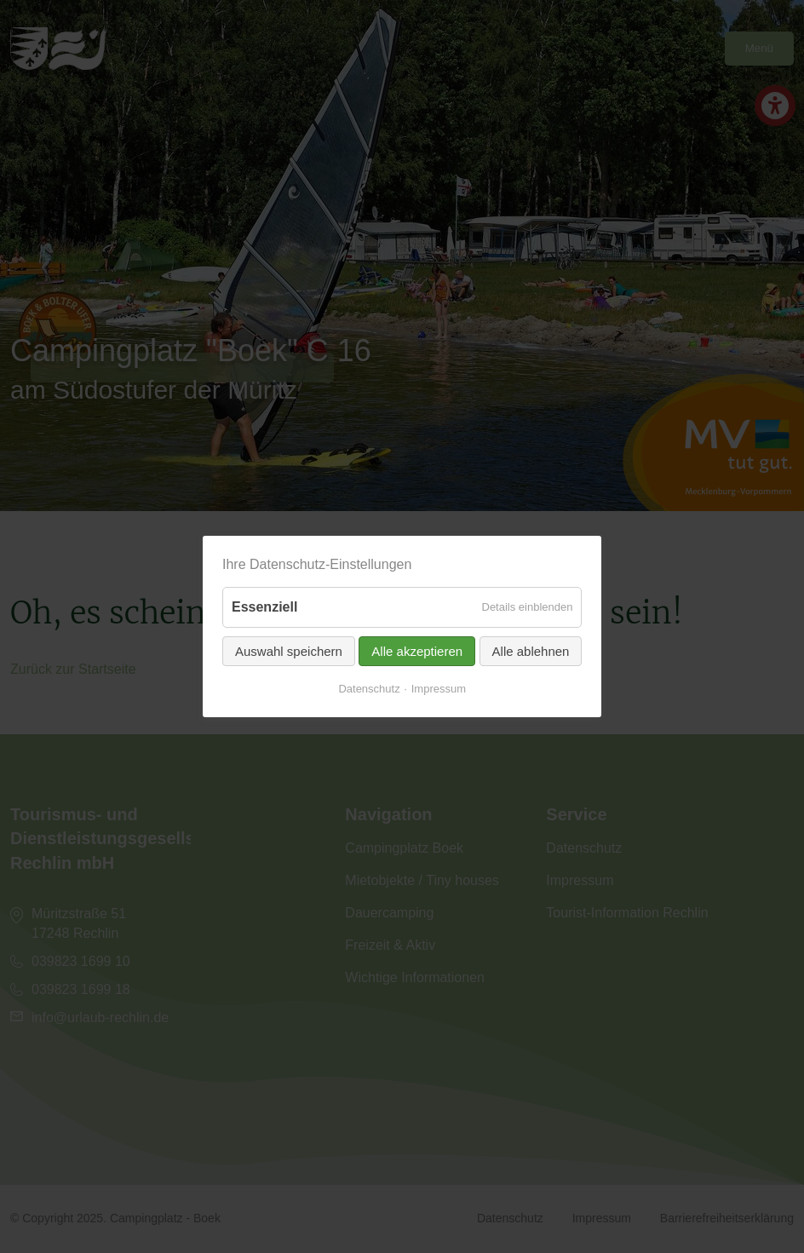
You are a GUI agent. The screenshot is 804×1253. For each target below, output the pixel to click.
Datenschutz (368, 687)
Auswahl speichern (288, 650)
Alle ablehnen (530, 650)
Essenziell (264, 607)
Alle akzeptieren (416, 650)
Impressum (438, 687)
